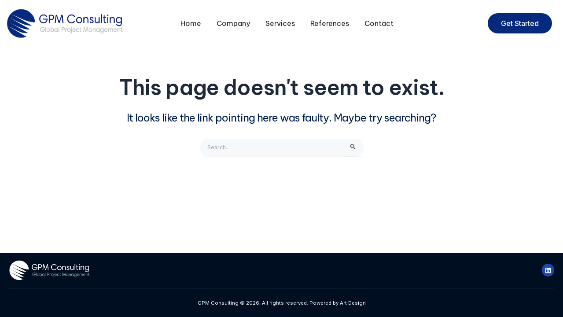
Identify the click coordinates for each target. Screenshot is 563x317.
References (329, 23)
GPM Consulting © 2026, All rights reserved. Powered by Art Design (281, 302)
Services (280, 23)
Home (190, 23)
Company (233, 23)
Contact (379, 23)
